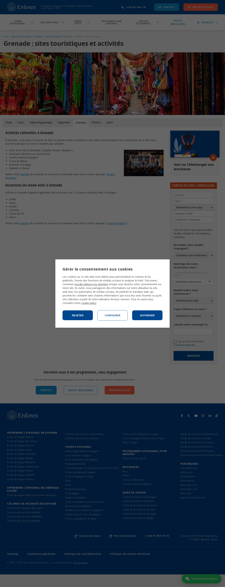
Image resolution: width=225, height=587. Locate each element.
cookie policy (88, 303)
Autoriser (147, 315)
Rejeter (78, 315)
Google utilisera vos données (91, 284)
